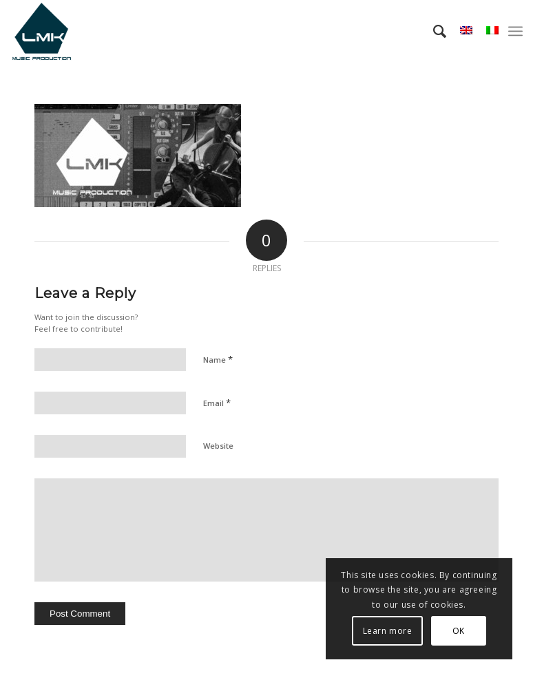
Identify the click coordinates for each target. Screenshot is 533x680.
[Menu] (515, 31)
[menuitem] (432, 31)
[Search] (432, 31)
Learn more (387, 631)
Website (218, 445)
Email (217, 402)
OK (458, 631)
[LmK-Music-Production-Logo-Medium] (41, 31)
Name (218, 359)
